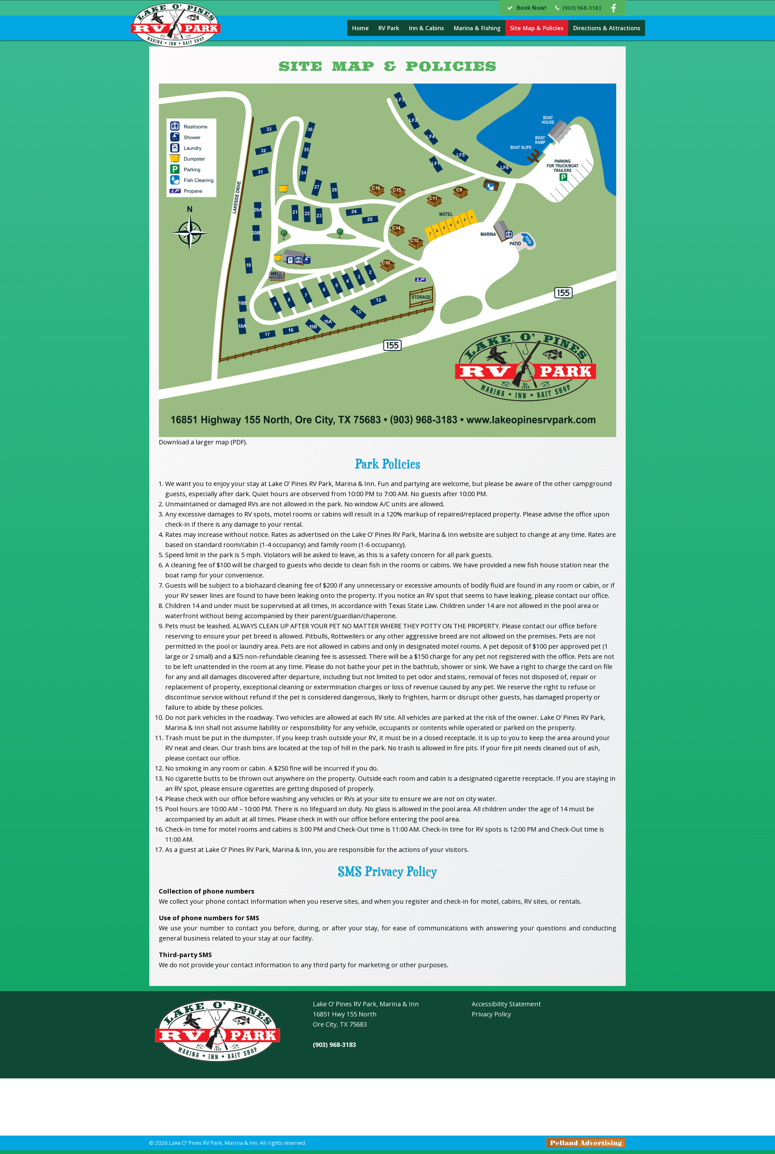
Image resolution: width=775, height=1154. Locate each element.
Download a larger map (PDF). (203, 442)
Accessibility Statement (506, 1004)
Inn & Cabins (407, 28)
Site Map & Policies (517, 28)
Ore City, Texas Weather (387, 1107)
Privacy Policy (491, 1014)
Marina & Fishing (457, 28)
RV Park (369, 28)
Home (341, 28)
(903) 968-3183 (334, 1044)
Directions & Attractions (587, 28)
